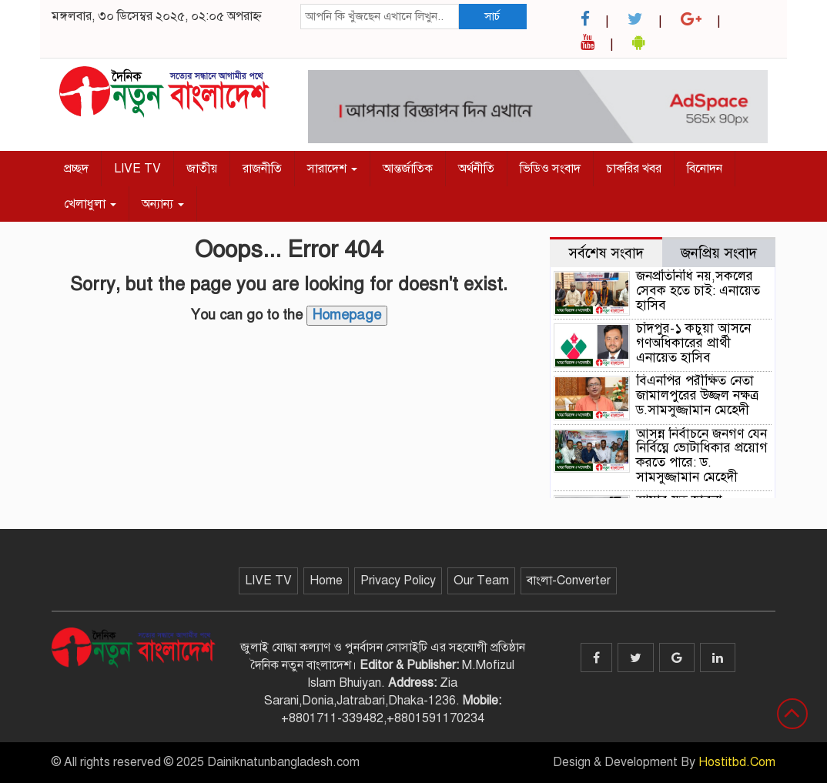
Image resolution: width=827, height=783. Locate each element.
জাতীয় (201, 168)
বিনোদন (704, 168)
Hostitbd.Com (736, 762)
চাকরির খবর (633, 168)
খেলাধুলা (90, 204)
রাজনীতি (262, 168)
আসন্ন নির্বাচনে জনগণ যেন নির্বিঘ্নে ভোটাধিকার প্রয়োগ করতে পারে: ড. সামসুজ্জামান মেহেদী (702, 455)
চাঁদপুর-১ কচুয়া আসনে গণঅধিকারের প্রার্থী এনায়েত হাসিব (693, 342)
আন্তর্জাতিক (408, 168)
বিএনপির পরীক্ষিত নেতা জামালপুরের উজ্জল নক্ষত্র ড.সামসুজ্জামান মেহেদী (697, 395)
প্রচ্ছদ (76, 168)
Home (326, 580)
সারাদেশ (332, 168)
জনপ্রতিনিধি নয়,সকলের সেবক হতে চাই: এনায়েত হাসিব (698, 290)
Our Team (481, 580)
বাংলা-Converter (569, 580)
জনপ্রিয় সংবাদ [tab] (719, 253)
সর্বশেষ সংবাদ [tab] (606, 253)
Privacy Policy (398, 580)
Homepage (347, 314)
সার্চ (492, 16)
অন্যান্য (163, 204)
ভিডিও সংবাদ (550, 168)
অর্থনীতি (476, 168)
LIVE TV (137, 168)
